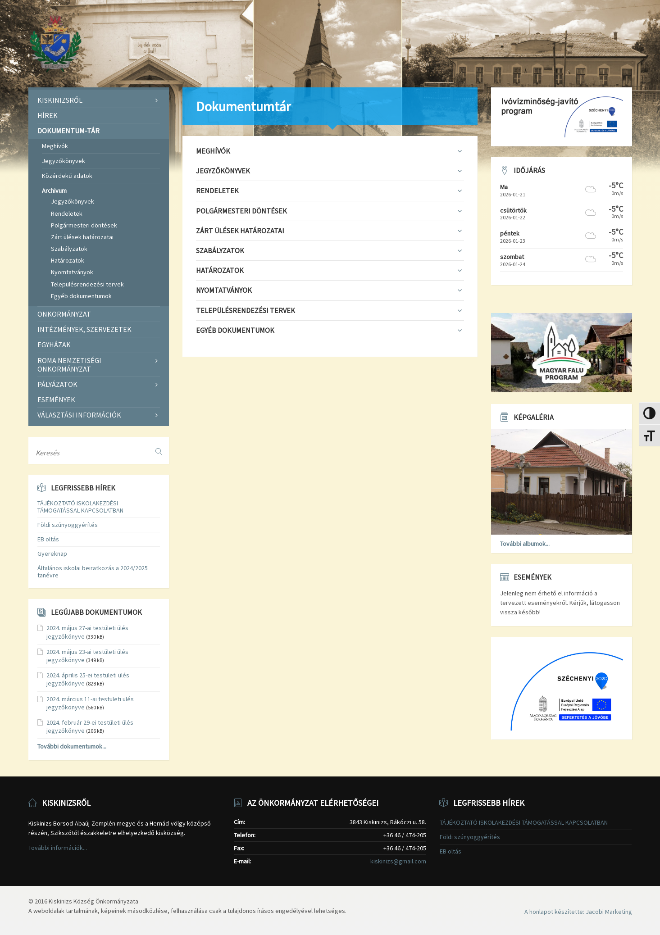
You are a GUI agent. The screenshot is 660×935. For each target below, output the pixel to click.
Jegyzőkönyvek (63, 161)
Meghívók (55, 146)
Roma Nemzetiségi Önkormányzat (69, 364)
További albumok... (525, 544)
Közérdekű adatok (67, 176)
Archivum (54, 190)
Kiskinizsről (59, 99)
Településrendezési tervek (87, 284)
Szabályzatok (69, 249)
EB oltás (48, 539)
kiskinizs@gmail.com (398, 861)
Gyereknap (52, 553)
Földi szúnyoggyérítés (67, 525)
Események (56, 399)
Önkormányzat (64, 313)
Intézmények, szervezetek (84, 329)
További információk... (57, 848)
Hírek (47, 115)
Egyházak (54, 344)
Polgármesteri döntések (84, 225)
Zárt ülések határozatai (82, 237)
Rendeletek (66, 213)
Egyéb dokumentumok (81, 296)
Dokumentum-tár (68, 130)
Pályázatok (57, 384)
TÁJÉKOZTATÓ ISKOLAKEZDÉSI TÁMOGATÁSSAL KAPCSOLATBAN (80, 507)
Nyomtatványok (72, 272)
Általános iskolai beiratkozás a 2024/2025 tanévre (92, 572)
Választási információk (79, 414)
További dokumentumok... (71, 746)
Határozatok (67, 260)
